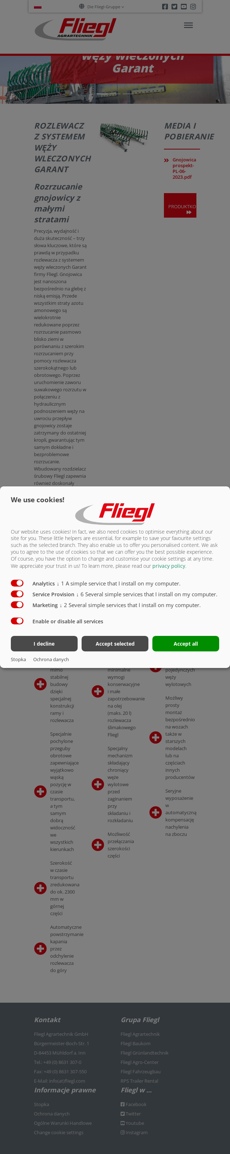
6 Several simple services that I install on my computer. (146, 594)
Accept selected (115, 643)
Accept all (186, 643)
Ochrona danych (51, 659)
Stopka (18, 659)
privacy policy (168, 565)
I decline (44, 643)
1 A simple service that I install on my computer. (119, 583)
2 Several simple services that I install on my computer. (130, 605)
